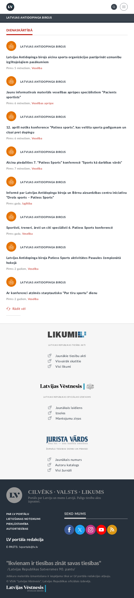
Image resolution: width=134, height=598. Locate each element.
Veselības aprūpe (42, 103)
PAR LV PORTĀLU (17, 514)
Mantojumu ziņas (68, 418)
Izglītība (27, 203)
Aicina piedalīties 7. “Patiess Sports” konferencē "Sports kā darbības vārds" (64, 162)
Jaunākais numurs (68, 459)
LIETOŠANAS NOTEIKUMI (23, 519)
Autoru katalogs (67, 465)
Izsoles (61, 413)
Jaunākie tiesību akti (70, 356)
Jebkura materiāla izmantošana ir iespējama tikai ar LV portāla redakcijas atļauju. (58, 576)
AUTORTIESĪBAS (17, 529)
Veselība (37, 68)
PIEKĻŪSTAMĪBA (17, 524)
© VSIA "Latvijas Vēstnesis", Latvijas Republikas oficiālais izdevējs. (48, 581)
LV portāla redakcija (25, 540)
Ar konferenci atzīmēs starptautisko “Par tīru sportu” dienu (51, 293)
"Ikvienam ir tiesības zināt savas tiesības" (53, 563)
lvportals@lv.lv (28, 547)
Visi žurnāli (63, 470)
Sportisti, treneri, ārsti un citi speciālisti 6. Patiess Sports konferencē (59, 227)
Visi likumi (63, 366)
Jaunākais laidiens (69, 408)
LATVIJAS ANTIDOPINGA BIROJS (29, 17)
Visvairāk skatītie (68, 361)
